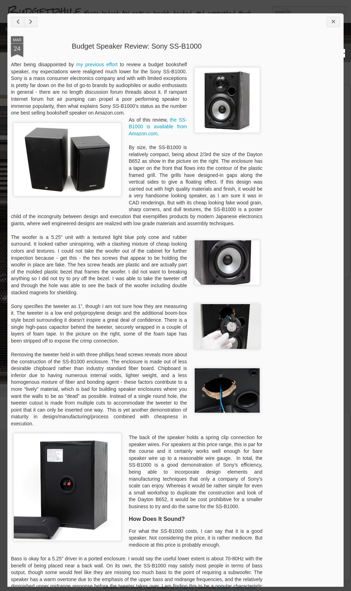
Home (48, 29)
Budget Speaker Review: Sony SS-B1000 (152, 66)
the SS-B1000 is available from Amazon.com (172, 160)
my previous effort (122, 84)
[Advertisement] (308, 167)
